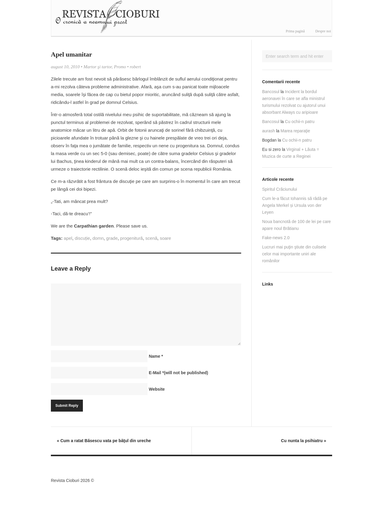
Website (157, 389)
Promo (120, 66)
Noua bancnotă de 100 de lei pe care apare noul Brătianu (296, 225)
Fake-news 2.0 (276, 237)
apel (68, 238)
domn (98, 238)
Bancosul (270, 91)
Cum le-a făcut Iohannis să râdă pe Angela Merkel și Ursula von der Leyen (294, 205)
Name (156, 356)
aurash (268, 130)
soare (165, 238)
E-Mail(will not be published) (178, 372)
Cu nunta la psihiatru (303, 440)
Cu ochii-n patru (299, 121)
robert (135, 66)
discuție (82, 238)
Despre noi (323, 31)
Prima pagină (295, 31)
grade (112, 238)
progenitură (131, 238)
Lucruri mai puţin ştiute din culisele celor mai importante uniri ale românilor (294, 254)
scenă (151, 238)
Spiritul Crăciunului (279, 189)
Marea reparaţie (295, 130)
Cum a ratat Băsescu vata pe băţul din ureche (104, 440)
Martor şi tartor (97, 66)
